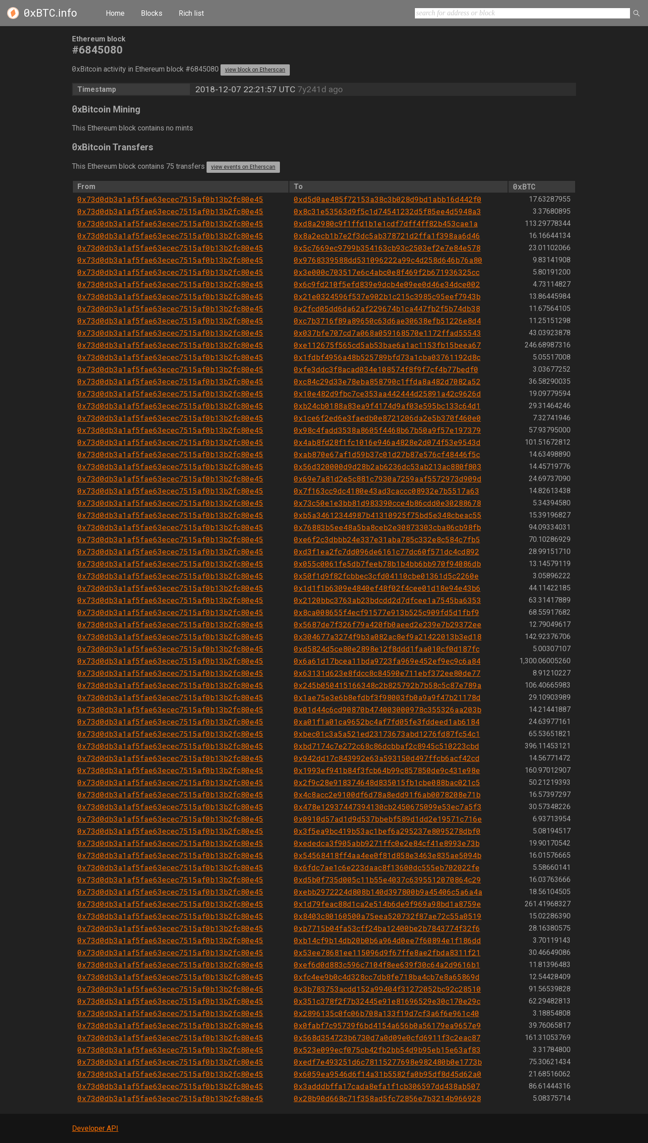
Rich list (191, 13)
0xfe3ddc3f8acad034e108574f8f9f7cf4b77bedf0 (386, 369)
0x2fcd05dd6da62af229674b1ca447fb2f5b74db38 (387, 308)
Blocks (151, 13)
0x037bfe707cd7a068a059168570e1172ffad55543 (387, 333)
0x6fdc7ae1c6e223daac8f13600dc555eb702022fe (387, 867)
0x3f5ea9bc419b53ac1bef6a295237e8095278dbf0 (387, 831)
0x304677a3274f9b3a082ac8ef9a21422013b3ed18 (388, 636)
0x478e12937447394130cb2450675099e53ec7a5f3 (388, 806)
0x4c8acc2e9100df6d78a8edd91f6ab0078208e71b (387, 794)
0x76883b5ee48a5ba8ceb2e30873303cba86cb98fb (387, 527)
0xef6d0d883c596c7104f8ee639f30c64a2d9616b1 (387, 964)
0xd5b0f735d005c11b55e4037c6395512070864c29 (387, 879)
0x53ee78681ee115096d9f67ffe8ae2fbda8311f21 (387, 952)
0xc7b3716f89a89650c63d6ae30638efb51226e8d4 (387, 320)
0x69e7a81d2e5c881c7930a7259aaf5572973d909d (388, 478)
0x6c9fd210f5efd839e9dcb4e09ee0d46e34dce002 (387, 284)
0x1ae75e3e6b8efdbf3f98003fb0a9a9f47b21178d (387, 697)
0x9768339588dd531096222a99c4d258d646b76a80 (388, 260)
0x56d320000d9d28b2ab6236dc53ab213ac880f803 (388, 466)
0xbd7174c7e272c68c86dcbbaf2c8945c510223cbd (386, 746)
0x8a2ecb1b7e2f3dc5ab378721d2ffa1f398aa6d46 (387, 235)
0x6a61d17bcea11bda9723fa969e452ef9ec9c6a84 (387, 661)
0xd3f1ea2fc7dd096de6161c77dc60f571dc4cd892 (386, 551)
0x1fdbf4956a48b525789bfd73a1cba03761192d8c (387, 357)
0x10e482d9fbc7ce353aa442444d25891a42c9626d (387, 393)
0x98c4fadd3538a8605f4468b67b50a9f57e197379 (387, 430)
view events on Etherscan (243, 167)
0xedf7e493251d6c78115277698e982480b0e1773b (388, 1061)
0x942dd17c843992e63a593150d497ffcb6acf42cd (387, 758)
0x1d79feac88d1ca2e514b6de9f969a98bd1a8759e (387, 904)
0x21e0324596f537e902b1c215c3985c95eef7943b (387, 296)
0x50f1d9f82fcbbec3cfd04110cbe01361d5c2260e (386, 575)
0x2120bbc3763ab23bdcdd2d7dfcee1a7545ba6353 (387, 600)
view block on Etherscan (255, 70)
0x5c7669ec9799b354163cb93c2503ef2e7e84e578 (387, 247)
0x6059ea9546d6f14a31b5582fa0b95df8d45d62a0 (388, 1074)
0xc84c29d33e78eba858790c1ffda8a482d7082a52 (387, 381)
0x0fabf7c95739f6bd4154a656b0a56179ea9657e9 (387, 1025)
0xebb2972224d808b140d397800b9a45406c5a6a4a (388, 891)
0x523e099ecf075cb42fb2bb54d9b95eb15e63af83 (387, 1049)
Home (115, 13)
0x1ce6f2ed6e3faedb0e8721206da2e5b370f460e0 (387, 418)
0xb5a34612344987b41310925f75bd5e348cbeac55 (388, 515)
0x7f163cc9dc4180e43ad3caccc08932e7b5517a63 (386, 490)
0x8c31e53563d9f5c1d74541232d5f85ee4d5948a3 (387, 211)
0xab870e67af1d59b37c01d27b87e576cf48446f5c (387, 454)
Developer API (95, 1128)
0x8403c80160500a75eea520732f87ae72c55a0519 (388, 916)
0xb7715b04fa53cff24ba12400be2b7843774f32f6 (387, 928)
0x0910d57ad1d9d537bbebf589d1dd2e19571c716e (388, 819)
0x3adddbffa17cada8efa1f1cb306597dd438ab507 (387, 1086)
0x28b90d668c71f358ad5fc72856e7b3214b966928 (387, 1098)
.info (50, 13)
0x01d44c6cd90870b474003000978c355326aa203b (388, 709)
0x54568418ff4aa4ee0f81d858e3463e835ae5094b (388, 855)
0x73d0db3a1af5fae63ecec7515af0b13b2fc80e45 (170, 199)
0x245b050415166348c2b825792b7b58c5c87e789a (388, 685)
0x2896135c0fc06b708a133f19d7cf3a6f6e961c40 (386, 1013)
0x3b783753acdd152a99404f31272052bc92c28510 (387, 989)
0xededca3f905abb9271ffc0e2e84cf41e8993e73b (387, 843)
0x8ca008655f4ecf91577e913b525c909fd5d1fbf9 (386, 612)
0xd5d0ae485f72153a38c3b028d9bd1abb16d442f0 (388, 199)
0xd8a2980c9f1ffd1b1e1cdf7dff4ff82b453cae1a (386, 223)
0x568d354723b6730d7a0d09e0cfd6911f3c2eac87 (387, 1037)
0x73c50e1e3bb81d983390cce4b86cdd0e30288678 (387, 503)
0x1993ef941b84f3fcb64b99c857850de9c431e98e (387, 770)
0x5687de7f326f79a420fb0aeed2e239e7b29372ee (388, 624)
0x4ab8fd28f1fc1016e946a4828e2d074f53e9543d (387, 442)
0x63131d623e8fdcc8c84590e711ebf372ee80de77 (387, 673)
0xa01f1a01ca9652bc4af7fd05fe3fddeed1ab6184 (387, 721)
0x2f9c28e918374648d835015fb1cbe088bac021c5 (387, 782)
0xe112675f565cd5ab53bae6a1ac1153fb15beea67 (387, 345)
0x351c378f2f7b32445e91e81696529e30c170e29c (387, 1001)
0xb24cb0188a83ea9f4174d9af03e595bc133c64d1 (387, 405)
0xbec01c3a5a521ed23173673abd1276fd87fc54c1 (387, 733)
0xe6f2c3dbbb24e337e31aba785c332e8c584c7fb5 (387, 539)
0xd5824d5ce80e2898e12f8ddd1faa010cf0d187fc (387, 648)
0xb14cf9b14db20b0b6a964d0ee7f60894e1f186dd (387, 940)
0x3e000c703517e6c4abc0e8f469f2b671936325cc (387, 272)
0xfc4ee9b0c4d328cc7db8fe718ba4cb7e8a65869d (387, 976)
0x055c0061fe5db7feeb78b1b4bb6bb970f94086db (387, 563)
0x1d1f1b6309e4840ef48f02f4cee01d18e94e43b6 (387, 588)
